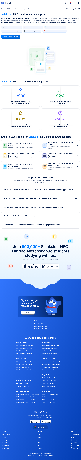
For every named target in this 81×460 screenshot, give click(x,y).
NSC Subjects (38, 323)
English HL (45, 375)
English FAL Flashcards (49, 402)
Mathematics (46, 342)
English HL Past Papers (49, 380)
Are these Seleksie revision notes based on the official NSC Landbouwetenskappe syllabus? (40, 189)
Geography (20, 375)
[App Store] (31, 266)
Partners (39, 437)
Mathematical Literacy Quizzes (25, 399)
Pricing (4, 437)
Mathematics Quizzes (48, 351)
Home (3, 9)
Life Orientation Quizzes (23, 351)
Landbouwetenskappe (19, 9)
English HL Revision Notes (50, 378)
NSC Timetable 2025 (40, 326)
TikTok (74, 443)
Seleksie (30, 9)
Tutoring (4, 440)
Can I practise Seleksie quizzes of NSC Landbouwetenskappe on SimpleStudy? (40, 207)
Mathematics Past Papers (49, 348)
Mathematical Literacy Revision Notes (27, 394)
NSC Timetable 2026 (40, 329)
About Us (40, 434)
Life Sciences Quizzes (22, 367)
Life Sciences (21, 359)
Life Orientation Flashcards (24, 353)
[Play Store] (50, 266)
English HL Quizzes (48, 383)
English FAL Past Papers (49, 397)
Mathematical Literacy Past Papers (26, 397)
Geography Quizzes (22, 383)
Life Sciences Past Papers (24, 364)
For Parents (5, 445)
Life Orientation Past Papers (24, 348)
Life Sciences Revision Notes (25, 362)
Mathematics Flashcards (49, 353)
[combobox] (72, 3)
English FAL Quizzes (48, 399)
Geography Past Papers (23, 380)
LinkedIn (74, 448)
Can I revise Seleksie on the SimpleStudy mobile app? (40, 216)
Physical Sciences (48, 359)
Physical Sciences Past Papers (51, 364)
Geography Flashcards (23, 386)
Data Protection (32, 455)
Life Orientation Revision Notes (25, 345)
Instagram (75, 440)
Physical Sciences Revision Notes (52, 362)
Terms (39, 442)
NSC (8, 9)
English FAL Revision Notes (50, 394)
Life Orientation (21, 342)
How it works (6, 434)
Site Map (50, 455)
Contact (39, 448)
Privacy (39, 440)
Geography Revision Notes (24, 378)
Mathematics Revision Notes (50, 345)
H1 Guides (5, 442)
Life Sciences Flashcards (23, 370)
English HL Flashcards (48, 386)
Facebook (75, 435)
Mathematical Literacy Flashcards (26, 402)
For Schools (5, 448)
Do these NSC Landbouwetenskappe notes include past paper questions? (40, 224)
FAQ (38, 445)
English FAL (46, 391)
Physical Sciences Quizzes (50, 367)
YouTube (75, 445)
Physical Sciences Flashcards (51, 370)
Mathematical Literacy (24, 391)
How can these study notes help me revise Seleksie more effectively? (40, 198)
